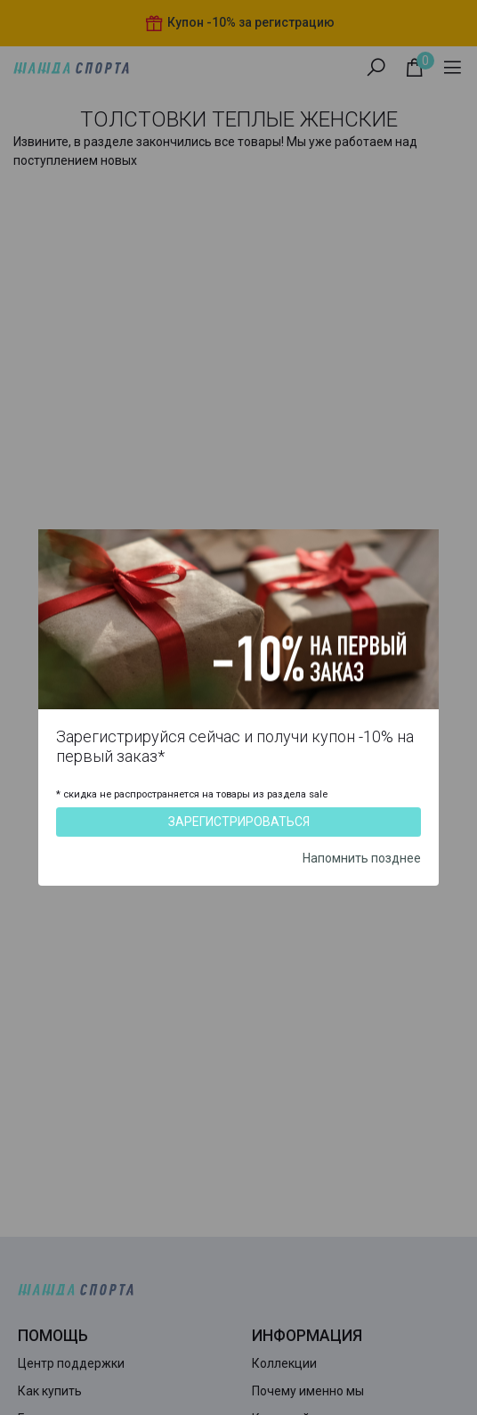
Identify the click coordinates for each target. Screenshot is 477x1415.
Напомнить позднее (362, 858)
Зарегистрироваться (239, 821)
